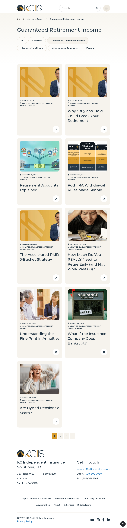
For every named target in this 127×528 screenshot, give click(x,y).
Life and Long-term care (65, 48)
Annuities (37, 40)
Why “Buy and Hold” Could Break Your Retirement (86, 116)
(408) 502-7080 (93, 474)
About (57, 505)
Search (97, 8)
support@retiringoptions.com (93, 469)
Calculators (85, 505)
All (22, 40)
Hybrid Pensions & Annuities (36, 498)
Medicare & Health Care (67, 498)
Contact (70, 505)
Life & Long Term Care (94, 498)
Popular (90, 48)
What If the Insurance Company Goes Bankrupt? (87, 339)
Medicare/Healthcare (32, 48)
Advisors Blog (43, 505)
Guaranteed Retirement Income (68, 40)
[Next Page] (72, 436)
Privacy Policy (24, 521)
